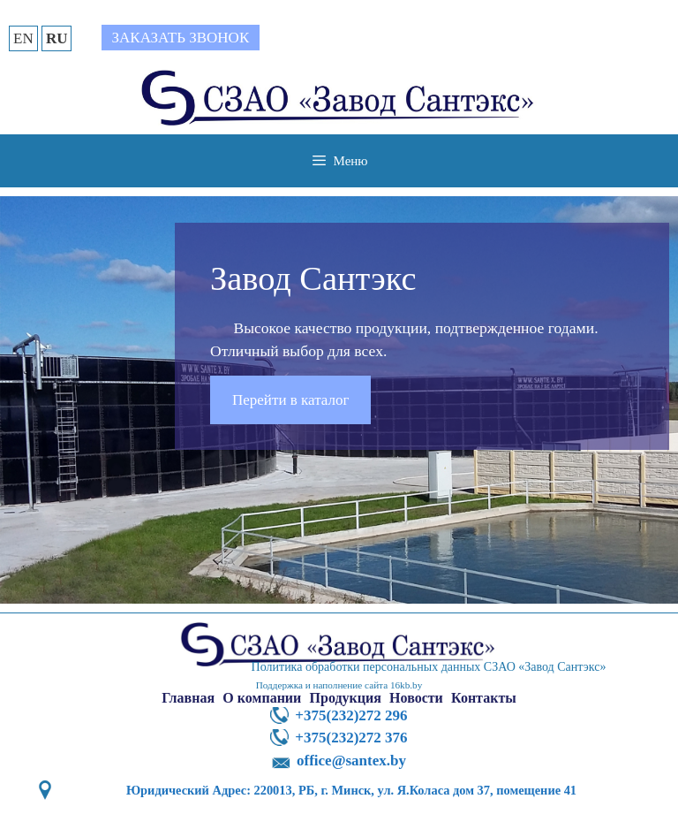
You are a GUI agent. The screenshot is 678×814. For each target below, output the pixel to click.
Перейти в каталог (290, 400)
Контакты (483, 697)
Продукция (345, 697)
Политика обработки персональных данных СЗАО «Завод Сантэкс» (429, 666)
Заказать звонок (181, 37)
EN (23, 38)
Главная (188, 697)
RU (57, 38)
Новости (416, 697)
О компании (261, 697)
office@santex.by (351, 760)
